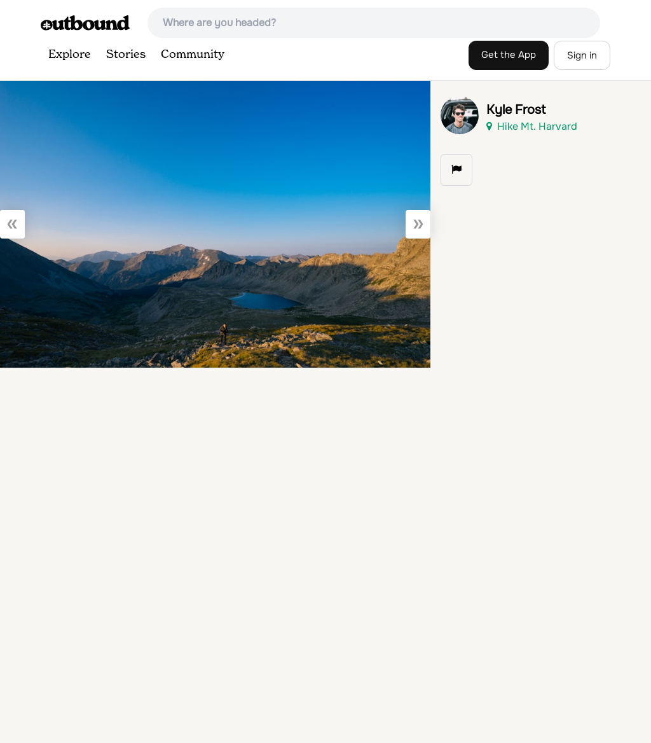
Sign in (582, 55)
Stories (126, 54)
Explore (69, 54)
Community (192, 54)
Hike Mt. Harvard (531, 126)
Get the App (508, 54)
